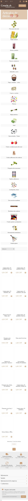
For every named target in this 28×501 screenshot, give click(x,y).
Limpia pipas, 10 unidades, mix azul (21, 292)
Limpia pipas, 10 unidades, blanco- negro (21, 269)
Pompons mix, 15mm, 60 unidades (7, 385)
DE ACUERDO (22, 5)
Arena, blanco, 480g (7, 432)
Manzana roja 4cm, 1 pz (7, 409)
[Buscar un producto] (17, 5)
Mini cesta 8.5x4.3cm (21, 338)
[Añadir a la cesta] (11, 272)
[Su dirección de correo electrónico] (11, 496)
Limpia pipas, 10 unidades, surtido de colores (21, 386)
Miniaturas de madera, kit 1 (7, 338)
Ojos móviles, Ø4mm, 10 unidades (21, 362)
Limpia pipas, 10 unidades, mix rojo (7, 268)
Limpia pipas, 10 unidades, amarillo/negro (21, 410)
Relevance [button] (4, 249)
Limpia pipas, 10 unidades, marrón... (21, 315)
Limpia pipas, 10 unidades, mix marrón (7, 292)
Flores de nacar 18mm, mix (7, 315)
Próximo (14, 444)
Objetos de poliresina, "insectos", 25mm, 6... (7, 363)
